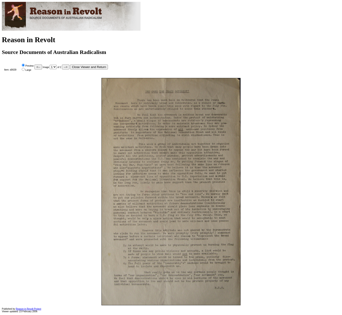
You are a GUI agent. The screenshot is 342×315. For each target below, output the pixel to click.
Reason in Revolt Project (28, 309)
